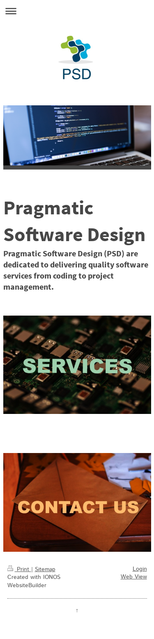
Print (19, 569)
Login (140, 569)
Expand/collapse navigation (77, 11)
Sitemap (45, 569)
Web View (134, 577)
